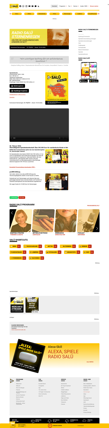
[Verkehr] (90, 246)
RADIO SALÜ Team (87, 387)
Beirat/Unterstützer (83, 49)
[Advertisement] (54, 23)
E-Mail (22, 197)
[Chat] (92, 252)
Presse (85, 408)
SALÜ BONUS (64, 400)
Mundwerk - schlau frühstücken (20, 404)
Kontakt (85, 410)
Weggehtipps (64, 391)
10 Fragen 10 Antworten (44, 391)
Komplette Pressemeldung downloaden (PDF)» (22, 167)
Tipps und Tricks (65, 398)
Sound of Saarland (20, 395)
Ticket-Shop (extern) (66, 393)
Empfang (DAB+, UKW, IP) (89, 385)
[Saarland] (40, 246)
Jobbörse (63, 396)
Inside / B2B (83, 6)
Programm (62, 6)
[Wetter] (55, 246)
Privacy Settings (87, 412)
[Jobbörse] (41, 252)
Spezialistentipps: (14, 291)
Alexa (84, 393)
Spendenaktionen (83, 54)
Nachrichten (64, 383)
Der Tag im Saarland (66, 385)
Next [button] (98, 14)
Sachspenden (82, 47)
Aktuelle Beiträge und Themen (21, 392)
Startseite (54, 6)
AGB (84, 402)
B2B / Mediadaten (87, 383)
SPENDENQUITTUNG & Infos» (18, 94)
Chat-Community (43, 393)
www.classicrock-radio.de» (18, 329)
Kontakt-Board (42, 383)
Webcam (18, 385)
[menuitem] (54, 6)
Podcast (18, 389)
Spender (80, 52)
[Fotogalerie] (59, 252)
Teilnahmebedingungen (88, 406)
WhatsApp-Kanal (87, 398)
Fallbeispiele (81, 45)
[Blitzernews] (74, 246)
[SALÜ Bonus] (42, 258)
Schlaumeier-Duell (20, 401)
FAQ (79, 43)
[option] (20, 222)
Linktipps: (12, 317)
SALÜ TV (41, 396)
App (39, 387)
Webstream (18, 383)
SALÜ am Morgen (20, 387)
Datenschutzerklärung (88, 404)
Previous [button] (10, 14)
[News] (19, 246)
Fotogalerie (41, 385)
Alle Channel (80, 425)
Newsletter (86, 389)
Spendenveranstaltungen (85, 41)
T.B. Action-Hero (42, 389)
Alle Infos (90, 362)
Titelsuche (63, 402)
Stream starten (94, 6)
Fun (69, 6)
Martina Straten (20, 397)
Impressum (86, 400)
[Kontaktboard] (24, 252)
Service (75, 6)
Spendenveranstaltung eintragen (87, 38)
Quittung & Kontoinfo (84, 36)
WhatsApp (14, 197)
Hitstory (18, 399)
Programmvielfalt (93, 205)
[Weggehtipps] (78, 252)
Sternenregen (86, 391)
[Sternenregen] (24, 258)
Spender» (12, 97)
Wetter (62, 387)
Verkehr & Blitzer (65, 389)
